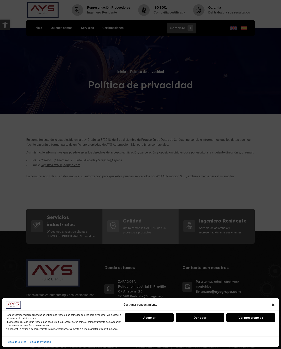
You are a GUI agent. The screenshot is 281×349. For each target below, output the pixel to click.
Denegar (200, 317)
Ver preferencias (250, 317)
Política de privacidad (39, 342)
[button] (273, 305)
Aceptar (149, 317)
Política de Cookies (16, 342)
